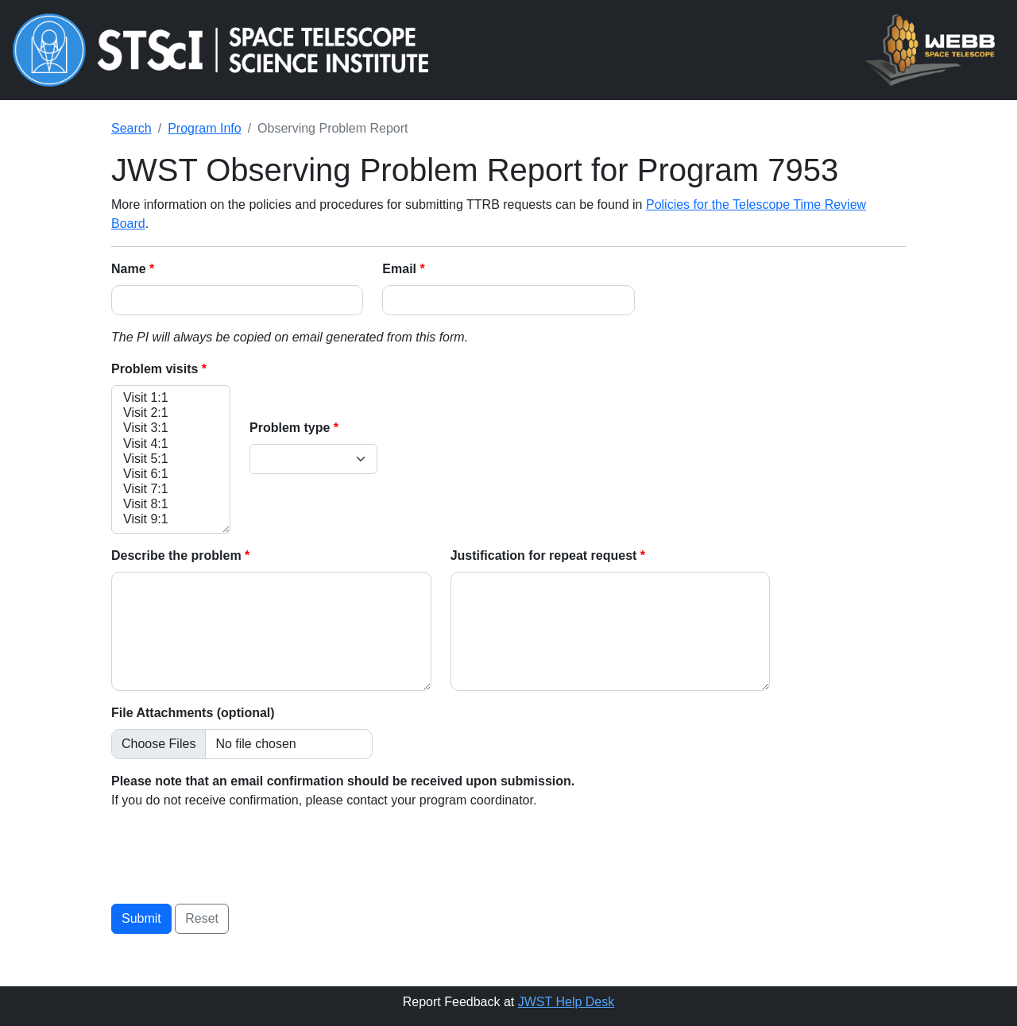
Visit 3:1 (171, 428)
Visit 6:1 (171, 474)
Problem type (291, 427)
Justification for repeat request (545, 555)
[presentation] (232, 854)
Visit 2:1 (171, 413)
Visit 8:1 (171, 504)
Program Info (204, 128)
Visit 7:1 (171, 489)
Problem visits (156, 369)
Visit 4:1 (171, 444)
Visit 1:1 (171, 398)
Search (131, 128)
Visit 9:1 (171, 519)
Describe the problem (178, 555)
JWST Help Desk (566, 1002)
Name (130, 269)
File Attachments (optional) (193, 712)
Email (401, 269)
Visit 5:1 (171, 459)
